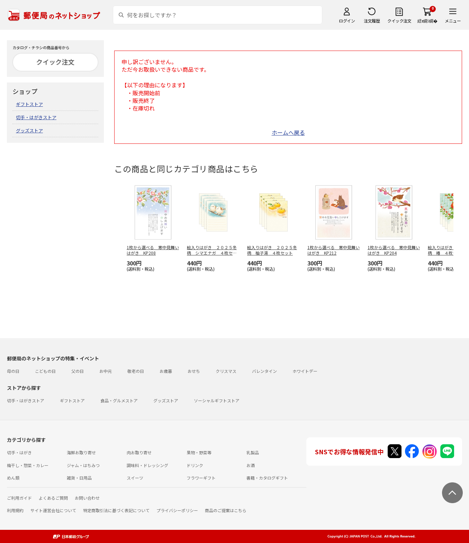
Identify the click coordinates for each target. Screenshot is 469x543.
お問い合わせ (87, 498)
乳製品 (252, 452)
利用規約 (15, 510)
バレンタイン (264, 371)
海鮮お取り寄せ (81, 452)
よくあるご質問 (53, 498)
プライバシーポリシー (177, 510)
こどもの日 (45, 371)
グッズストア (29, 130)
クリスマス (226, 371)
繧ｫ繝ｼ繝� (427, 21)
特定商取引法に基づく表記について (116, 510)
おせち (194, 371)
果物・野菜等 (199, 452)
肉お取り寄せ (139, 452)
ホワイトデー (304, 371)
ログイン (347, 21)
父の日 (77, 371)
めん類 (13, 478)
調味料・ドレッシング (147, 465)
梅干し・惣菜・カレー (27, 465)
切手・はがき (19, 452)
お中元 (105, 371)
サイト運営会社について (53, 510)
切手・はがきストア (36, 117)
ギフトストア (29, 104)
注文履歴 (372, 21)
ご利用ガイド (19, 498)
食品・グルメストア (119, 400)
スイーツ (135, 478)
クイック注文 (399, 21)
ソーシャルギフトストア (217, 400)
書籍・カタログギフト (267, 478)
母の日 (13, 371)
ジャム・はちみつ (83, 465)
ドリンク (195, 465)
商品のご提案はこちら (225, 510)
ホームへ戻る (288, 132)
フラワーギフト (201, 478)
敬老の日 (135, 371)
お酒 (250, 465)
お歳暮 (166, 371)
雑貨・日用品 (79, 478)
